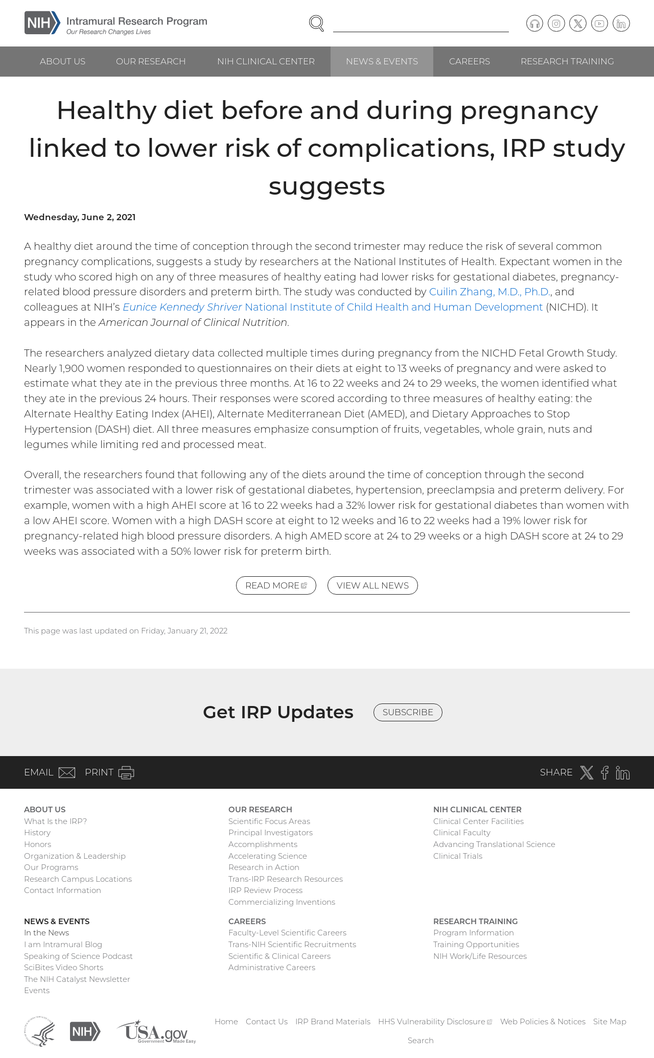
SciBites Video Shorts (63, 967)
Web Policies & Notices (543, 1021)
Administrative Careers (271, 967)
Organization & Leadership (75, 856)
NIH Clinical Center (266, 61)
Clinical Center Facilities (478, 821)
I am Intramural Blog (63, 944)
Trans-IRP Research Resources (285, 879)
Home (226, 1021)
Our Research (151, 61)
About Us (62, 61)
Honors (37, 844)
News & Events (382, 61)
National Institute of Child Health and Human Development (333, 307)
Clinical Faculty (462, 832)
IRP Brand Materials (332, 1021)
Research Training (567, 61)
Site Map (609, 1021)
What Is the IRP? (55, 821)
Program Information (473, 932)
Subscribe (408, 712)
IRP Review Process (265, 890)
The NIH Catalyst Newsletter (77, 979)
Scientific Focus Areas (269, 821)
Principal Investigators (270, 832)
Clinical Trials (457, 856)
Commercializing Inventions (281, 902)
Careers (469, 61)
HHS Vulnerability (435, 1021)
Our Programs (51, 867)
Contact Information (62, 890)
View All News (373, 585)
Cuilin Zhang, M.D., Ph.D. (489, 292)
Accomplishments (262, 844)
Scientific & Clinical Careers (279, 956)
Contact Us (267, 1021)
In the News (46, 932)
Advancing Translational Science (494, 844)
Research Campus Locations (78, 879)
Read (280, 587)
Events (37, 990)
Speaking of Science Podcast (78, 956)
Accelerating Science (267, 856)
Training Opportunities (476, 944)
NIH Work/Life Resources (480, 956)
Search (421, 1040)
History (37, 832)
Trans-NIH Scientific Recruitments (292, 944)
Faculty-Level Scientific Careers (287, 932)
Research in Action (263, 867)
